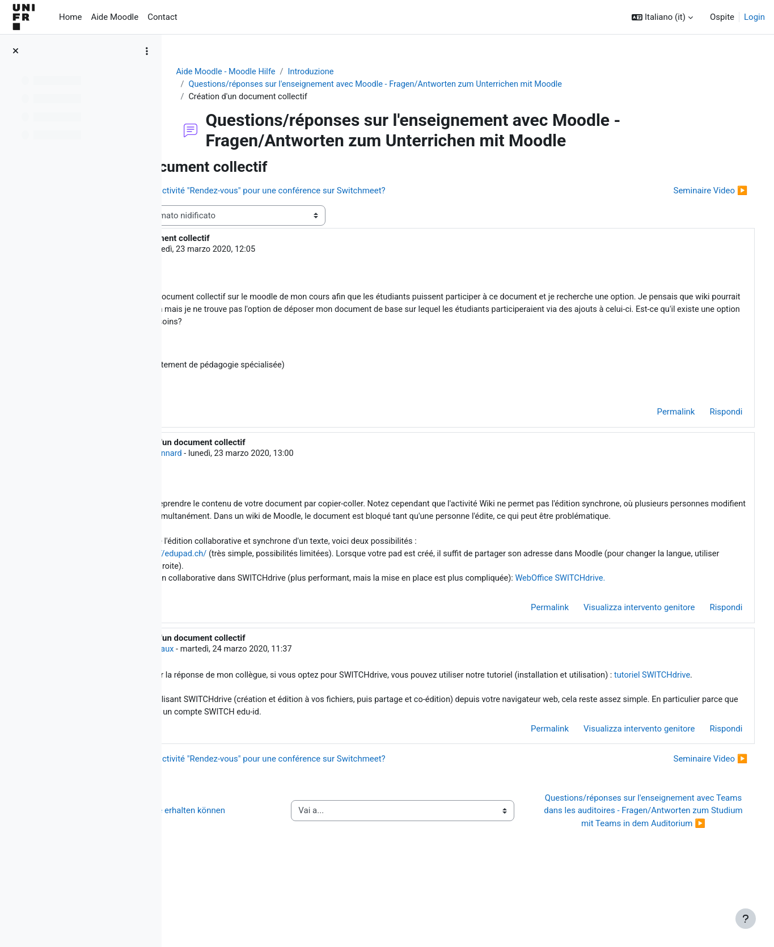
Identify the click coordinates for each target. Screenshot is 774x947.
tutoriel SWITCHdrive (321, 722)
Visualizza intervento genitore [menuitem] (618, 641)
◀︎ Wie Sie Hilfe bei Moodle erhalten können (271, 865)
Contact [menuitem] (162, 17)
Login (754, 17)
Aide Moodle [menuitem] (114, 17)
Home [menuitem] (70, 17)
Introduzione (370, 72)
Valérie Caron (253, 251)
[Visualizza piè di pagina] (745, 918)
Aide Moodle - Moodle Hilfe (283, 72)
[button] (662, 17)
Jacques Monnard (278, 458)
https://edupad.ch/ (303, 573)
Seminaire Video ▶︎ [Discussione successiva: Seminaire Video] (689, 192)
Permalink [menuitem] (655, 416)
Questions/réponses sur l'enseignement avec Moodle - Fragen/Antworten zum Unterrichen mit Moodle (436, 85)
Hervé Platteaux (274, 683)
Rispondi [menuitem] (704, 416)
